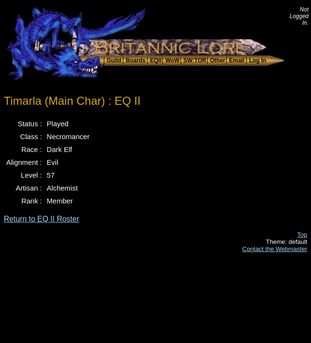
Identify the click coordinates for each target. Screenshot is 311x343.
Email (236, 60)
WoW (172, 60)
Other (217, 60)
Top (302, 234)
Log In (257, 60)
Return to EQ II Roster (41, 219)
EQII (155, 60)
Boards (135, 60)
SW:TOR (194, 60)
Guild (114, 60)
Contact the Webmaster (274, 248)
